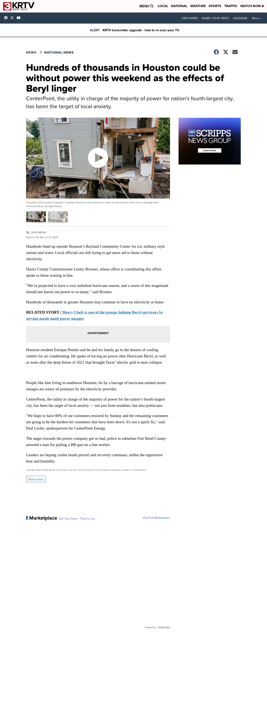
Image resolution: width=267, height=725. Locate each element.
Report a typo (35, 479)
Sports (215, 6)
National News (59, 52)
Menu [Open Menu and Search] (146, 6)
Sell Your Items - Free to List (77, 518)
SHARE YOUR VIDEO (215, 18)
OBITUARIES (190, 18)
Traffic (230, 6)
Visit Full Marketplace (156, 517)
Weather (198, 6)
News (31, 52)
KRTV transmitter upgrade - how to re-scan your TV (141, 30)
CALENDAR (240, 18)
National (179, 6)
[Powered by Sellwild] (164, 627)
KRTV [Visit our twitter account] (13, 17)
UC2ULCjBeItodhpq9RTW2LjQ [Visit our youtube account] (20, 17)
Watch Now (252, 6)
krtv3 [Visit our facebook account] (7, 17)
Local (163, 6)
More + (256, 18)
